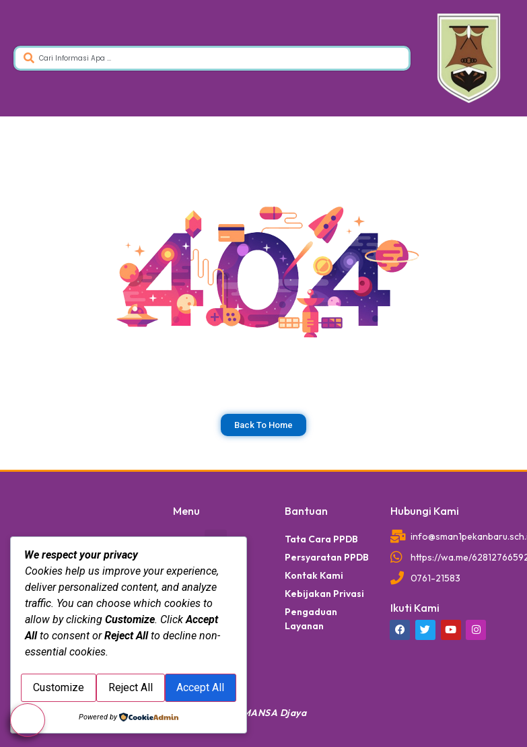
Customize (76, 658)
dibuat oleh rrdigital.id (32, 486)
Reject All (184, 658)
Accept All (129, 689)
